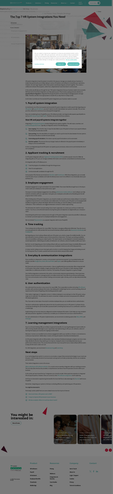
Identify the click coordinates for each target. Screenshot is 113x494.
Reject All (60, 64)
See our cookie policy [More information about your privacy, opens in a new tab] (71, 59)
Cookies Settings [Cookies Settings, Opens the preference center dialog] (39, 64)
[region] (57, 59)
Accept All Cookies (73, 64)
